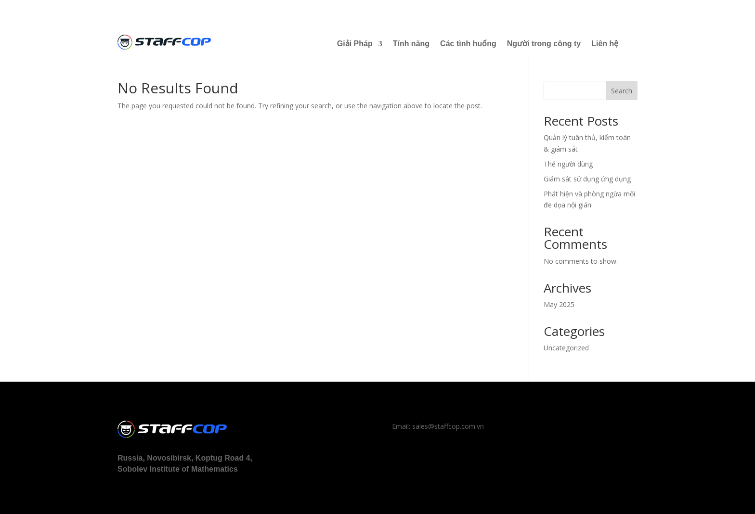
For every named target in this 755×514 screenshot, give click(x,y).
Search (621, 90)
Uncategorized (566, 347)
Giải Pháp (355, 43)
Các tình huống (468, 43)
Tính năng (411, 43)
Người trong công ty (544, 43)
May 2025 (559, 304)
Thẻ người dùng (568, 163)
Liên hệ (604, 43)
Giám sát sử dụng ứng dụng (587, 178)
